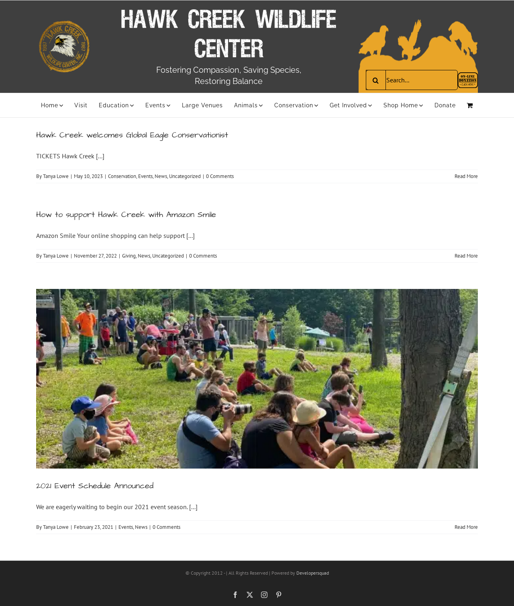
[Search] (376, 80)
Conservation (122, 176)
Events (145, 176)
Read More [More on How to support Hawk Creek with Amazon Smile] (466, 255)
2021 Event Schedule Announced (94, 485)
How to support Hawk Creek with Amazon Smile (126, 214)
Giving (129, 255)
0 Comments (220, 176)
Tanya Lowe (56, 176)
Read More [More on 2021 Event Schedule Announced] (466, 527)
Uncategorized (185, 176)
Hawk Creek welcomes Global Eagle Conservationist (132, 135)
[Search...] (412, 80)
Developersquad (312, 573)
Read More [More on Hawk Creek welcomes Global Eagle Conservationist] (466, 176)
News (161, 176)
